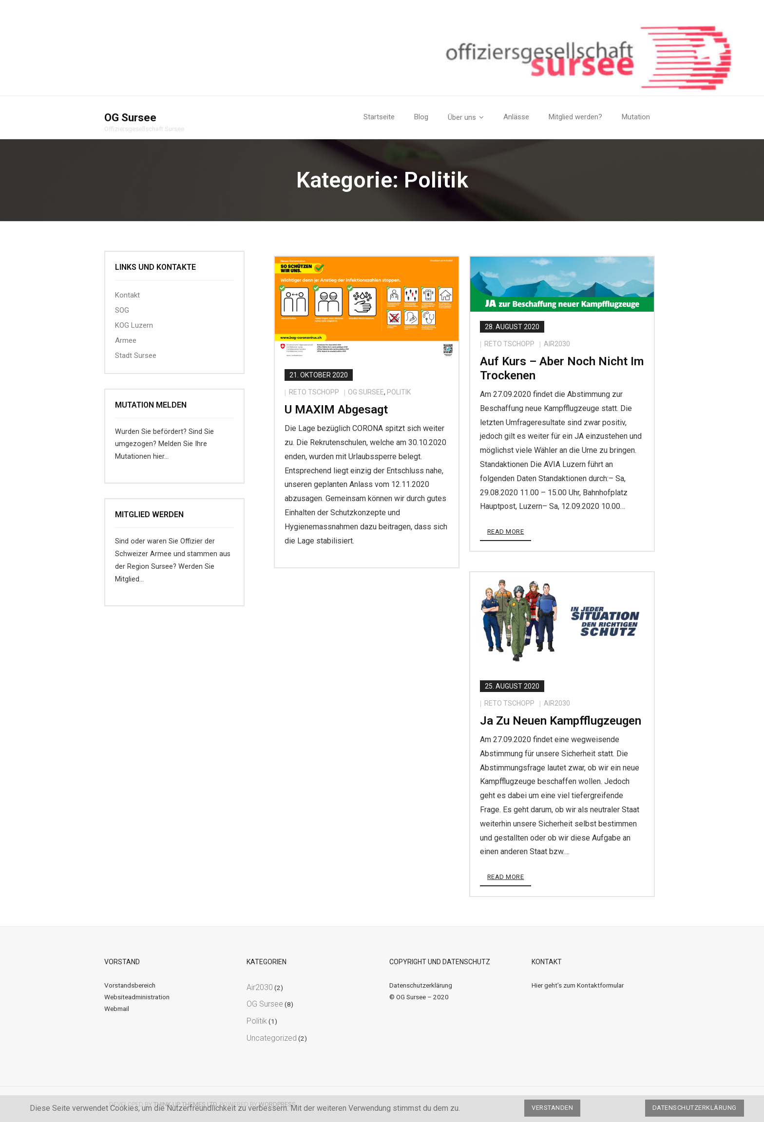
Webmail (116, 1008)
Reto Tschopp (314, 392)
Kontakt (127, 295)
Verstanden (552, 1107)
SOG (122, 310)
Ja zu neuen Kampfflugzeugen (560, 721)
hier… (161, 456)
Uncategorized (272, 1038)
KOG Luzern (134, 325)
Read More (505, 531)
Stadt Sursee (135, 355)
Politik (399, 392)
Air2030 (557, 344)
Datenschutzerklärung (420, 985)
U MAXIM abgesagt (336, 409)
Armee (125, 340)
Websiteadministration (137, 997)
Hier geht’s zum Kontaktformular (578, 985)
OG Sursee (366, 392)
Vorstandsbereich (129, 985)
